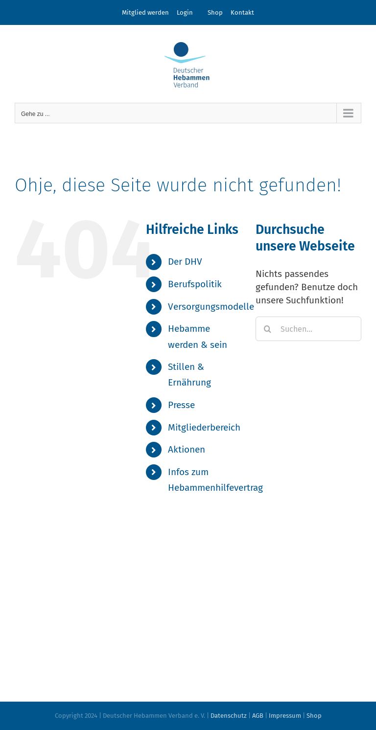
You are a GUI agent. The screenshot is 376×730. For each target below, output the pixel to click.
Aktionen (186, 449)
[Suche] (268, 329)
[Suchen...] (308, 329)
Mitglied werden (145, 12)
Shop (215, 12)
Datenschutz (229, 715)
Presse (181, 405)
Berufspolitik (195, 284)
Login (185, 12)
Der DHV (185, 261)
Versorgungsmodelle (211, 306)
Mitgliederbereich (204, 427)
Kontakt (242, 12)
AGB (257, 715)
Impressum (285, 715)
